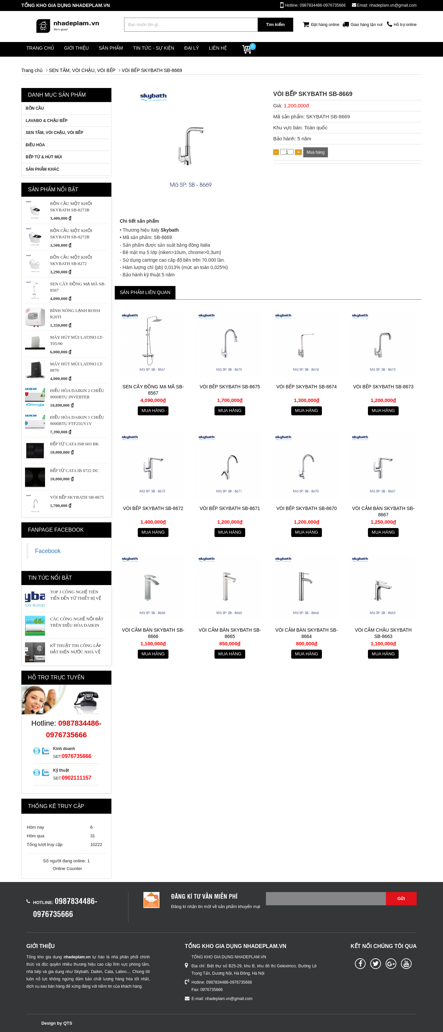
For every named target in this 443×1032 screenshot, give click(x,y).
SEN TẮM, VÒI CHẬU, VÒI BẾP (82, 70)
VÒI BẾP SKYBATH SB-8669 (152, 70)
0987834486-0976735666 (229, 982)
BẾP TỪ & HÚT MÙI (44, 157)
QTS (67, 1023)
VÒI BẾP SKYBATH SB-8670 (306, 508)
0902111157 (76, 778)
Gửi (401, 898)
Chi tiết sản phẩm (139, 221)
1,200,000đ (296, 105)
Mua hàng (315, 152)
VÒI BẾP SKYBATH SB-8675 (229, 387)
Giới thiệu (85, 49)
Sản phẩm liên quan (145, 292)
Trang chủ (43, 49)
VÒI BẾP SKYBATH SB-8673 (383, 387)
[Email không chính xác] (326, 898)
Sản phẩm (125, 49)
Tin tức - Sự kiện (172, 49)
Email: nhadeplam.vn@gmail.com (387, 5)
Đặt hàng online (325, 24)
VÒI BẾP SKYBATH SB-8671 (229, 508)
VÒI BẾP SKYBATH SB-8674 (306, 387)
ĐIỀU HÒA (35, 145)
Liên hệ (248, 49)
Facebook (48, 551)
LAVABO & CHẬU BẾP (46, 120)
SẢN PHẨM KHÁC (42, 169)
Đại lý (216, 49)
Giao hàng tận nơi (366, 24)
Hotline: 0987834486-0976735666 (315, 5)
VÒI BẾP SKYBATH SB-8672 (153, 508)
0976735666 (76, 756)
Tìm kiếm (275, 24)
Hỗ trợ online (405, 24)
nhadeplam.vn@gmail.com (229, 998)
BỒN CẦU (35, 108)
